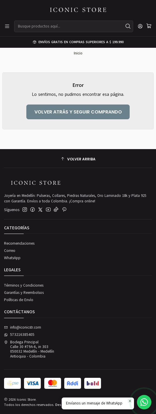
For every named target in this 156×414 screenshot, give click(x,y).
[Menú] (7, 26)
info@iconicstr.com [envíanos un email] (22, 327)
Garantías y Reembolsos (24, 292)
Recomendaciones (19, 243)
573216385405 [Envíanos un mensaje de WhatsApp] (19, 334)
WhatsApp (12, 258)
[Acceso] (140, 26)
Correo (9, 250)
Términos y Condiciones (23, 285)
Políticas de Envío (18, 300)
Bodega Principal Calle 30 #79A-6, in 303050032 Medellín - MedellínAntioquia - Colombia (29, 349)
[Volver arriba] (78, 159)
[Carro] (149, 26)
